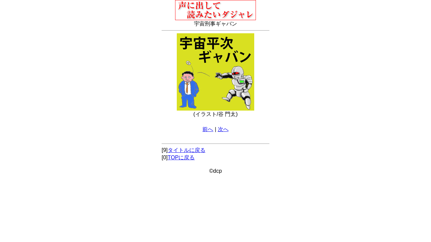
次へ (223, 129)
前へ (207, 129)
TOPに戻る (181, 157)
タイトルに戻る (186, 150)
